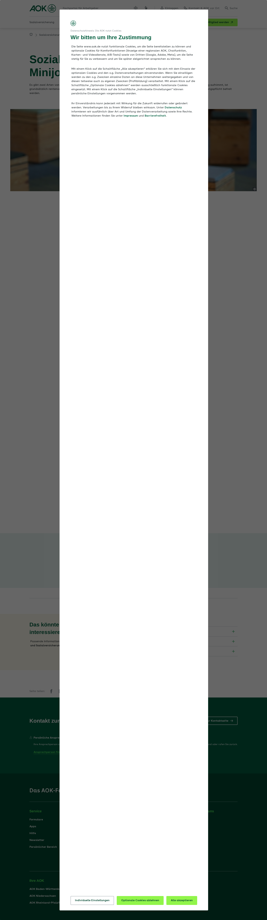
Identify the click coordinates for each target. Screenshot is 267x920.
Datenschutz (173, 107)
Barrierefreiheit (155, 116)
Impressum (131, 116)
